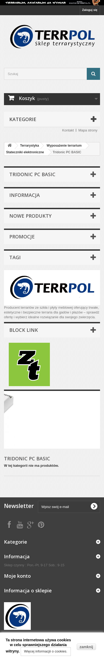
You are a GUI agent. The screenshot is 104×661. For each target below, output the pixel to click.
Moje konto (17, 576)
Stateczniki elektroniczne (25, 152)
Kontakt (68, 130)
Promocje (22, 236)
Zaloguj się (89, 9)
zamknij (86, 647)
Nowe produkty (30, 216)
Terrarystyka (29, 145)
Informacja (24, 195)
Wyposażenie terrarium (64, 145)
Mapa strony (87, 130)
